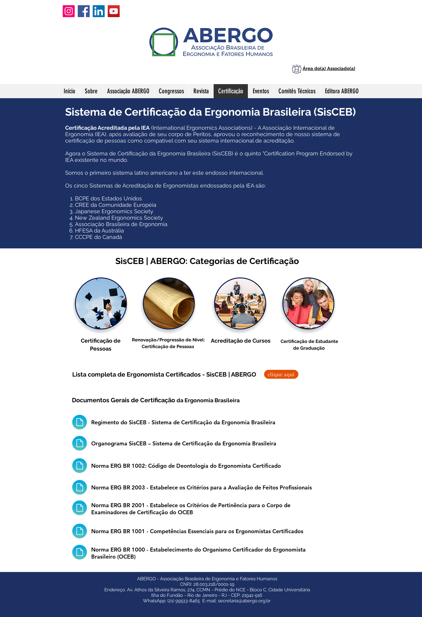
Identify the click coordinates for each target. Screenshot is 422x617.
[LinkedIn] (99, 11)
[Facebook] (84, 11)
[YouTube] (114, 11)
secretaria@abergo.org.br (244, 601)
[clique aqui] (281, 374)
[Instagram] (69, 11)
